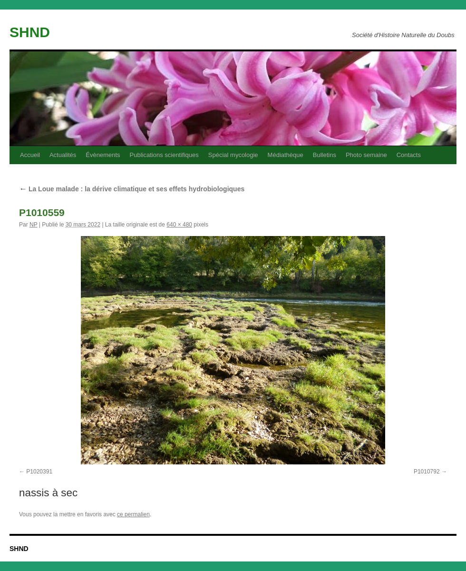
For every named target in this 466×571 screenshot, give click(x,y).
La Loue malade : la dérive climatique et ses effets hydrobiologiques (131, 189)
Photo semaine (366, 154)
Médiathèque (285, 154)
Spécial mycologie (233, 154)
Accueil (30, 154)
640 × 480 (179, 224)
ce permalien (133, 514)
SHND (30, 32)
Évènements (103, 154)
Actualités (62, 154)
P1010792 (427, 471)
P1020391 (39, 471)
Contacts (409, 154)
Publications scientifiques (164, 154)
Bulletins (324, 154)
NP (33, 224)
